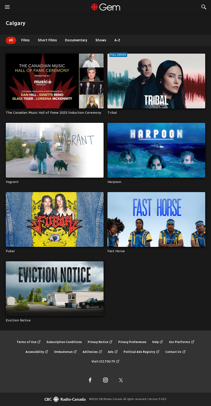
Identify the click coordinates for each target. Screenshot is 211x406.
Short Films (47, 40)
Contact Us (175, 352)
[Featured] (105, 7)
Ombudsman (65, 352)
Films (25, 40)
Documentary (76, 40)
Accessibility (37, 352)
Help (157, 342)
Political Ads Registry (141, 352)
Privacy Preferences (132, 342)
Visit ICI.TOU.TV (105, 362)
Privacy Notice (100, 342)
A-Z (117, 40)
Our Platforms (181, 342)
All (11, 40)
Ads (113, 352)
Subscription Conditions (64, 342)
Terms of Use (29, 342)
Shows (100, 40)
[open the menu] (7, 7)
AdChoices (92, 352)
